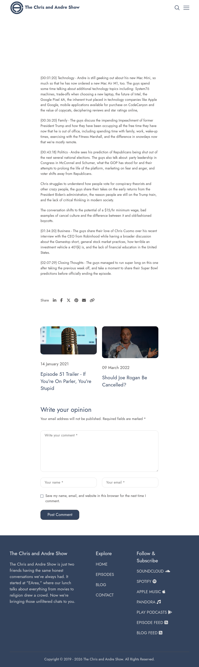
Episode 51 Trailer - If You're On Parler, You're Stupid (65, 381)
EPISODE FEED (152, 623)
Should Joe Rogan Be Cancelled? (124, 381)
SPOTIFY (146, 581)
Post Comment (59, 515)
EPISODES (105, 574)
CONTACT (105, 595)
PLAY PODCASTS (154, 612)
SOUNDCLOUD (153, 571)
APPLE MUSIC (151, 592)
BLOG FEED (149, 633)
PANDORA (149, 602)
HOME (101, 564)
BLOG (101, 585)
